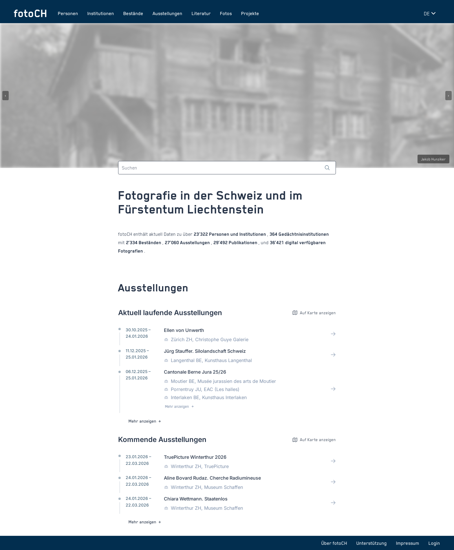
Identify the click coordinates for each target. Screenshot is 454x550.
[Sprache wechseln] (431, 13)
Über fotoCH (334, 543)
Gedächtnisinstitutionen (303, 234)
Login (434, 543)
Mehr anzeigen (180, 406)
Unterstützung (371, 543)
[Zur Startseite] (30, 13)
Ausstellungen (167, 13)
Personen (68, 13)
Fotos (226, 13)
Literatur (201, 13)
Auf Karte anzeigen (314, 312)
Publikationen (243, 242)
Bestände (133, 13)
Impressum (407, 543)
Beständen (150, 242)
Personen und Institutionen (237, 234)
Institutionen (100, 13)
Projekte (250, 13)
